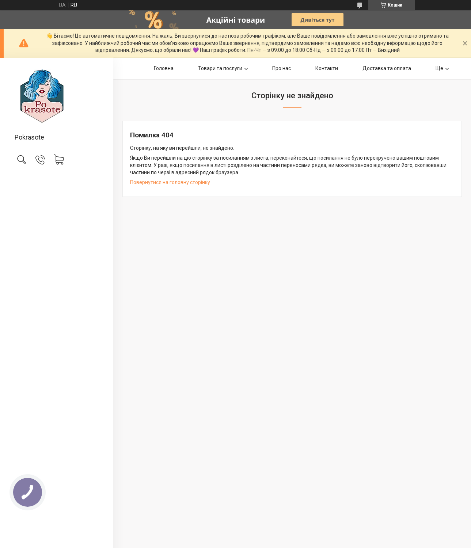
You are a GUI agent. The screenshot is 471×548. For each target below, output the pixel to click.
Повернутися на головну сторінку (170, 182)
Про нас (281, 68)
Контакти (326, 68)
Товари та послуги (220, 68)
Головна (164, 68)
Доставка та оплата (386, 68)
